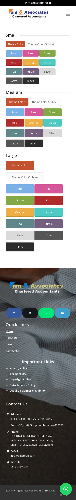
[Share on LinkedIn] (62, 313)
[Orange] (30, 62)
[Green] (47, 53)
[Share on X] (30, 313)
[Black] (30, 81)
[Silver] (47, 71)
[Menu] (68, 14)
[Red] (14, 62)
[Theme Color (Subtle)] (41, 44)
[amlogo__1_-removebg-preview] (31, 14)
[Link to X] (61, 495)
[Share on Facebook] (14, 313)
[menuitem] (68, 14)
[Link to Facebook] (55, 495)
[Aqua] (47, 62)
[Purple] (30, 71)
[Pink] (30, 53)
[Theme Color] (15, 44)
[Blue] (14, 53)
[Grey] (14, 81)
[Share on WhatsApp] (46, 313)
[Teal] (14, 71)
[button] (66, 489)
